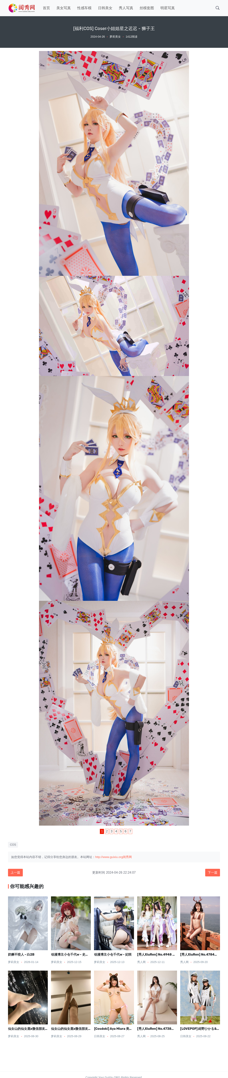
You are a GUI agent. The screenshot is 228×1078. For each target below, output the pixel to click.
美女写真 (63, 8)
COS (13, 844)
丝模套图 (147, 8)
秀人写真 (126, 8)
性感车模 (84, 8)
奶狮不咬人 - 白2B (21, 954)
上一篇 (15, 872)
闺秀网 (127, 857)
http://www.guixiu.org (109, 857)
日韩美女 (105, 8)
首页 (46, 8)
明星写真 (167, 8)
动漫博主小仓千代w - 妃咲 (113, 954)
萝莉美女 (115, 36)
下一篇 (212, 872)
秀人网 (141, 962)
